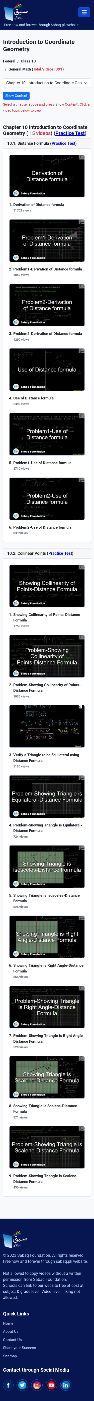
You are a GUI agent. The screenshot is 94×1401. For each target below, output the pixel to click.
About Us (11, 1331)
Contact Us (12, 1340)
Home (8, 1323)
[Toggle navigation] (84, 12)
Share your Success (19, 1348)
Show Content (16, 96)
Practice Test (70, 133)
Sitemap (10, 1356)
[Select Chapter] (47, 83)
